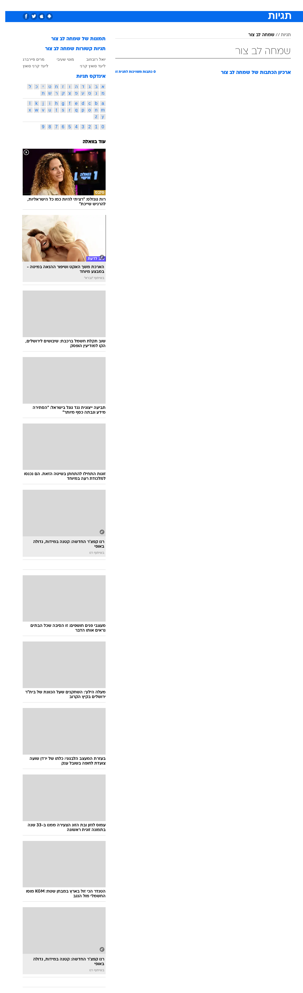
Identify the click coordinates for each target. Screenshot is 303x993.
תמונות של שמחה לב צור (73, 39)
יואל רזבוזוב (90, 59)
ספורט (232, 5)
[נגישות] (7, 5)
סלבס (180, 5)
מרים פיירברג (28, 59)
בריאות (136, 5)
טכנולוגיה (99, 5)
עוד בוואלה (88, 142)
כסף (165, 5)
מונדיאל (214, 5)
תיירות (118, 5)
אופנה (80, 5)
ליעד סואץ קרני (87, 66)
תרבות (196, 5)
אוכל (152, 5)
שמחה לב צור (256, 35)
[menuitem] (229, 5)
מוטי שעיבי (60, 59)
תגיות (281, 35)
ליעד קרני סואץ (30, 66)
